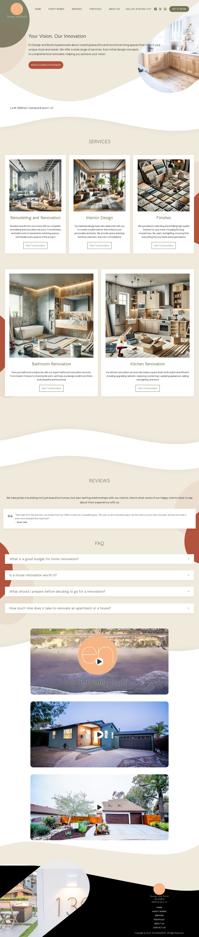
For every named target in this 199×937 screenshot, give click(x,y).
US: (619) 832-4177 (141, 9)
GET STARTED (179, 8)
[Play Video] (99, 662)
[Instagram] (155, 9)
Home (38, 9)
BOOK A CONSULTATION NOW (46, 64)
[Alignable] (165, 9)
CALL (128, 9)
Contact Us (159, 927)
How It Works (56, 9)
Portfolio (95, 9)
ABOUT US (114, 9)
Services (77, 9)
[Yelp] (160, 9)
